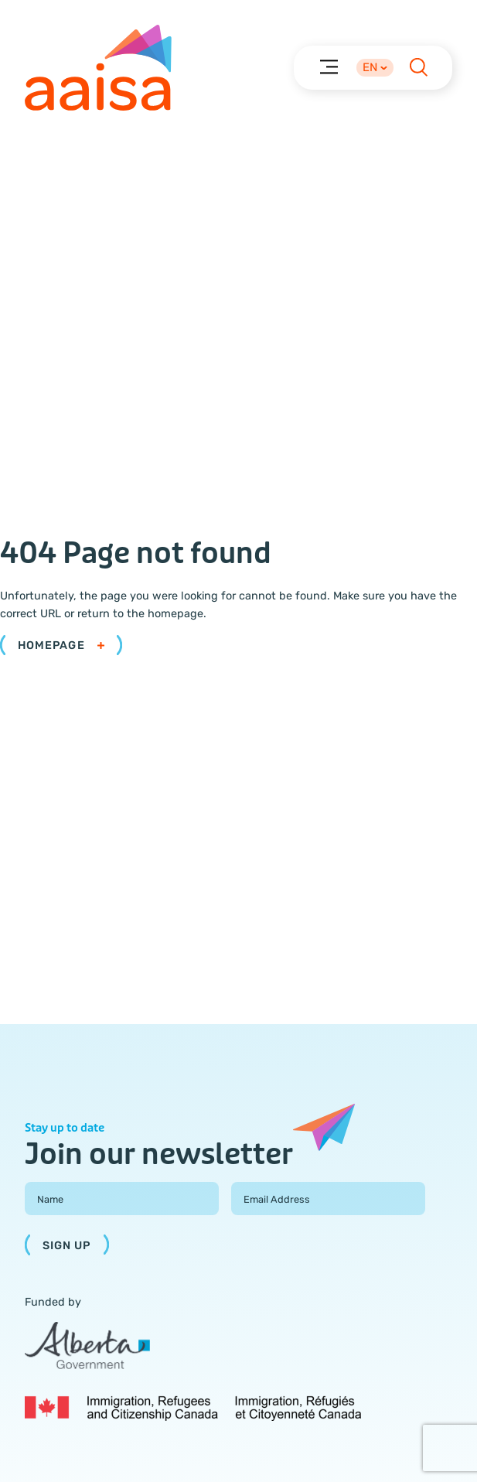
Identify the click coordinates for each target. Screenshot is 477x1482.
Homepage (61, 645)
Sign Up (67, 1245)
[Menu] (328, 66)
